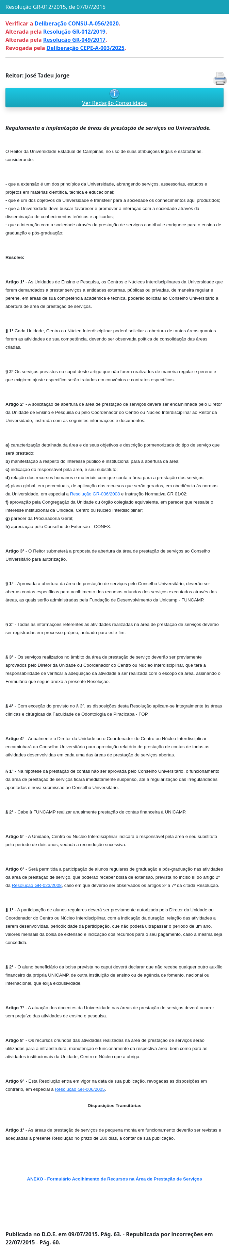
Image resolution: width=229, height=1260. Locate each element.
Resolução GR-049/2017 (74, 39)
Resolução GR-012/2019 (74, 31)
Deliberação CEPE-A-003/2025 (86, 48)
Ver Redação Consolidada (114, 103)
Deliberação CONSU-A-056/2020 (76, 23)
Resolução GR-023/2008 (37, 885)
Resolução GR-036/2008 (95, 493)
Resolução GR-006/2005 (80, 1089)
